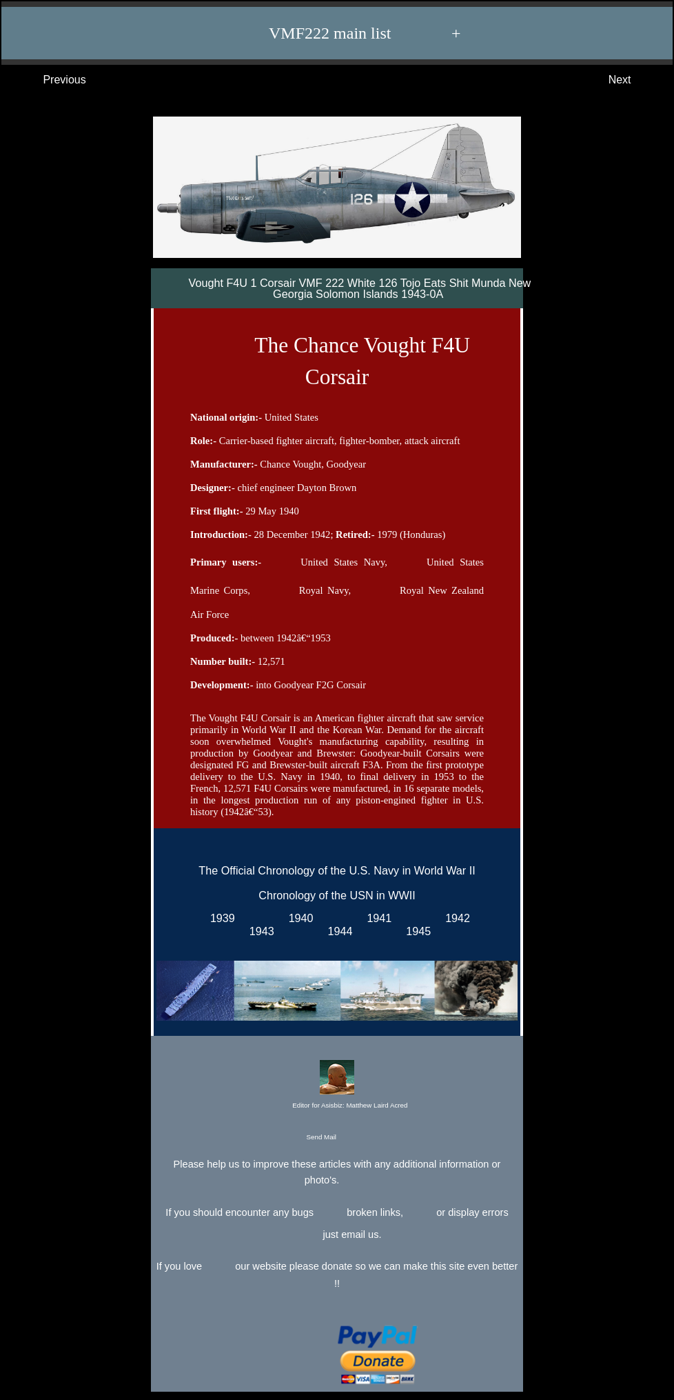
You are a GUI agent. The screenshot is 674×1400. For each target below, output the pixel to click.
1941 (375, 918)
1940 (298, 918)
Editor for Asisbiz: (337, 1086)
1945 (415, 931)
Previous (50, 80)
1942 (454, 918)
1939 (219, 918)
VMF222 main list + (343, 33)
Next (634, 80)
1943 (258, 931)
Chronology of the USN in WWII (336, 895)
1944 (337, 931)
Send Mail (336, 1137)
